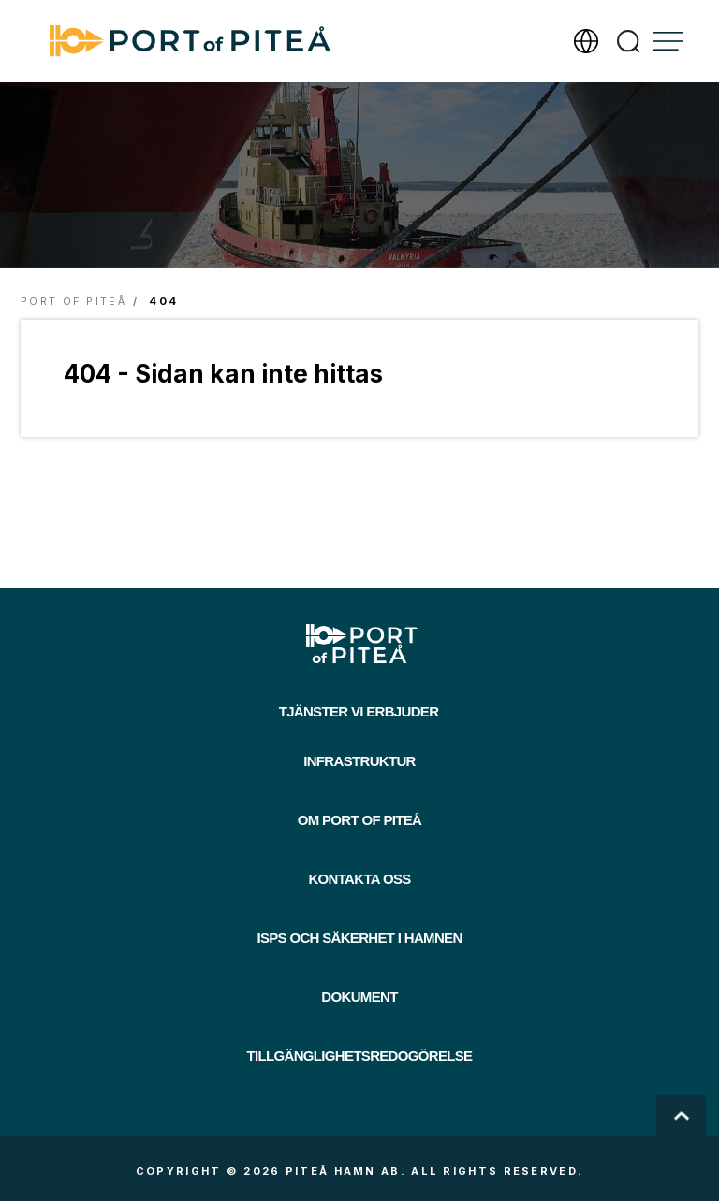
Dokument (359, 997)
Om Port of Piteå (360, 820)
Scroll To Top (681, 1115)
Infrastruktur (359, 761)
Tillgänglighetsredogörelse (360, 1056)
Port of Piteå (73, 301)
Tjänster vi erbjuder (359, 711)
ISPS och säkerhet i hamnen (359, 938)
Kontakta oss (359, 879)
